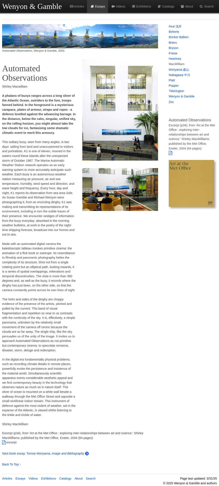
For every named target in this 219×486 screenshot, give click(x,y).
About (186, 6)
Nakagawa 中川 (179, 75)
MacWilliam (177, 64)
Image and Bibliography (68, 453)
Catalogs (165, 6)
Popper (174, 85)
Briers (173, 42)
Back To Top (10, 464)
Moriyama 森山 (179, 69)
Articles (77, 6)
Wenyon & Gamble (32, 6)
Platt (172, 80)
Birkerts (174, 31)
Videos (118, 6)
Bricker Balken (179, 37)
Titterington (176, 91)
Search (206, 6)
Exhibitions (141, 6)
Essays (97, 6)
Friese (173, 53)
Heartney (175, 58)
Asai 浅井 (175, 26)
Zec (171, 102)
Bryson (173, 48)
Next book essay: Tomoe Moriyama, (27, 453)
